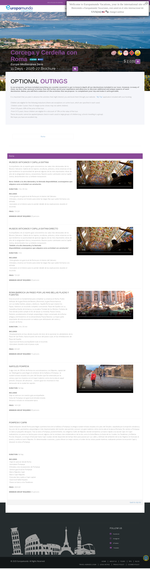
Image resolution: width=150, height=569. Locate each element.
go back (33, 59)
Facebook (115, 535)
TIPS (130, 562)
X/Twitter (114, 544)
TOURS (123, 562)
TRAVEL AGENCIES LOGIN (85, 565)
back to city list (135, 503)
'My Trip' (95, 97)
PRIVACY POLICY (118, 565)
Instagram (115, 539)
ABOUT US (113, 562)
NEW (64, 8)
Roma (43, 136)
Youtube (114, 548)
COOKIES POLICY (133, 565)
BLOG (137, 562)
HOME (104, 562)
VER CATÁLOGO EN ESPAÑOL (50, 2)
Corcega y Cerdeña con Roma (44, 55)
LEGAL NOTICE (103, 565)
